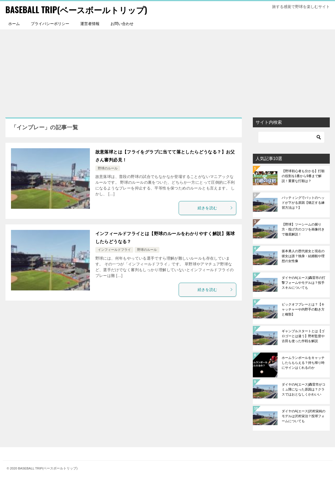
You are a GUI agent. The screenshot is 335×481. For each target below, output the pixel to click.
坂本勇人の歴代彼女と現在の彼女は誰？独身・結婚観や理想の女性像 (303, 256)
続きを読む (215, 207)
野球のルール (108, 168)
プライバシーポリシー (50, 23)
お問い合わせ (122, 23)
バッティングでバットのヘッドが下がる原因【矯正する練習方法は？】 (303, 202)
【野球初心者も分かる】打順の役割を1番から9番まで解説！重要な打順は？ (303, 176)
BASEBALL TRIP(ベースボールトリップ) (76, 9)
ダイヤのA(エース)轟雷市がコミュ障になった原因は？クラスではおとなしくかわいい (304, 389)
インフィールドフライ (114, 250)
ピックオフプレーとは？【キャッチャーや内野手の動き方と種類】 (303, 309)
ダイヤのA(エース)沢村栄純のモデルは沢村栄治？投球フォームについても (304, 416)
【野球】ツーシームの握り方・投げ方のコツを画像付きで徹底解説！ (303, 229)
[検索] (291, 136)
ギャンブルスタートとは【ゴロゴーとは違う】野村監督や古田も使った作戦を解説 (303, 336)
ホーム (14, 23)
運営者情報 (89, 23)
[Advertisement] (168, 70)
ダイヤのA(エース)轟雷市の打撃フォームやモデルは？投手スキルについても (304, 282)
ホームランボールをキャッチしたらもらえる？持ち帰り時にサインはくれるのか (303, 362)
